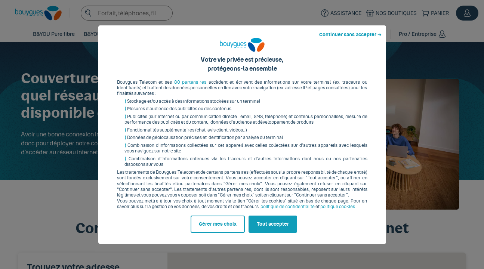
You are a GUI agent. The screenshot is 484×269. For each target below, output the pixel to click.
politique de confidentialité (288, 212)
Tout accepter (273, 230)
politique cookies (337, 212)
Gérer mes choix (218, 230)
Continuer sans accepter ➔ (350, 40)
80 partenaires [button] (190, 87)
